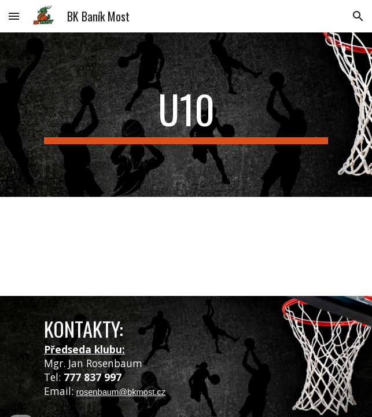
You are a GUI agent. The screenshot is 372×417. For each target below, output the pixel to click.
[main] (186, 115)
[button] (14, 16)
